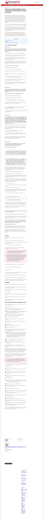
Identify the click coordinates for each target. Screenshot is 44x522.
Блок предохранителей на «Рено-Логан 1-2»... (24, 475)
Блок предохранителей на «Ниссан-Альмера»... (24, 478)
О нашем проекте (37, 2)
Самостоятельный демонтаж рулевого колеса (11, 42)
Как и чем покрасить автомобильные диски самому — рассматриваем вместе (23, 511)
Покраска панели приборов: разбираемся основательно (24, 494)
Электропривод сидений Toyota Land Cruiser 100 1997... (24, 472)
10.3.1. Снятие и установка (8, 40)
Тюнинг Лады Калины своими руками (24, 490)
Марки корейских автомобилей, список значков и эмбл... (24, 484)
